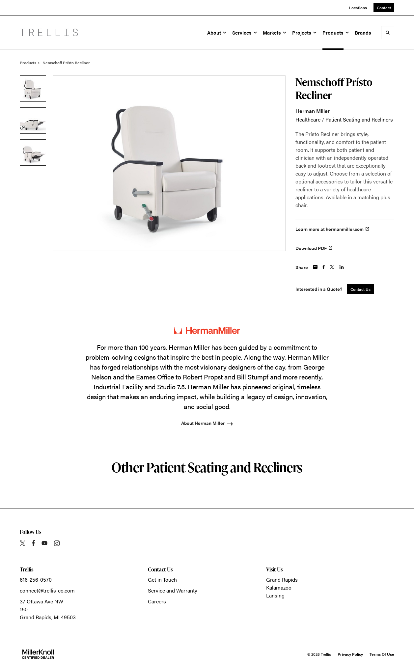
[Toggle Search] (387, 32)
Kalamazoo (278, 587)
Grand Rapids (282, 579)
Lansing (275, 595)
